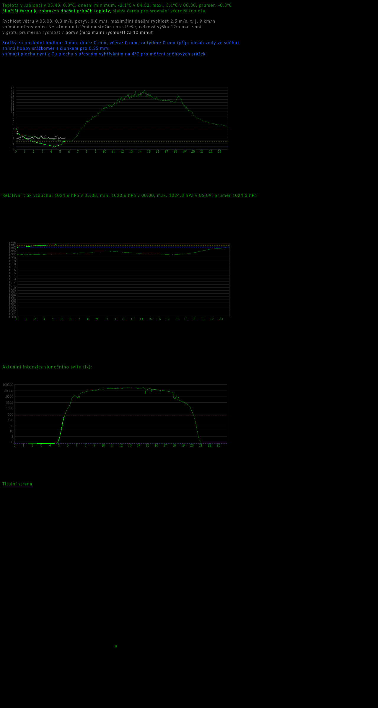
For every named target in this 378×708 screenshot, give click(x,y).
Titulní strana (17, 484)
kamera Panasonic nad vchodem (76, 484)
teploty (216, 11)
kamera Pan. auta (140, 484)
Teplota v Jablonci (22, 5)
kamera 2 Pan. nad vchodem (199, 484)
